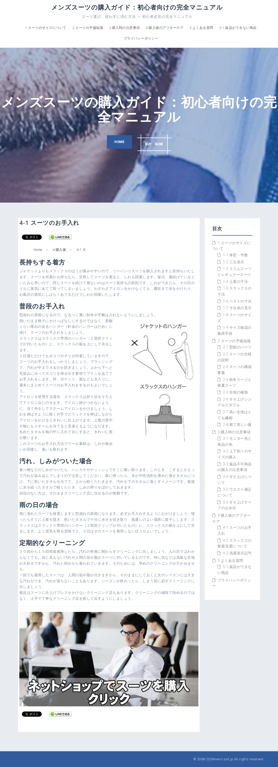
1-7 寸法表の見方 (237, 308)
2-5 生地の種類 (235, 392)
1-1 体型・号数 (235, 255)
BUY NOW (156, 142)
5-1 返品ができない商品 (238, 28)
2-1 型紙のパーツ (237, 347)
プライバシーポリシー (141, 38)
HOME (117, 142)
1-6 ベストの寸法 (237, 301)
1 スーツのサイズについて (45, 28)
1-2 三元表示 (233, 262)
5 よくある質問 (201, 28)
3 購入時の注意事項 (124, 28)
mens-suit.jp (223, 759)
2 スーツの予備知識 (87, 28)
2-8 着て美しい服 (237, 424)
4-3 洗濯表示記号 (237, 553)
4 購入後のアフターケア (164, 28)
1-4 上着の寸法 (235, 281)
